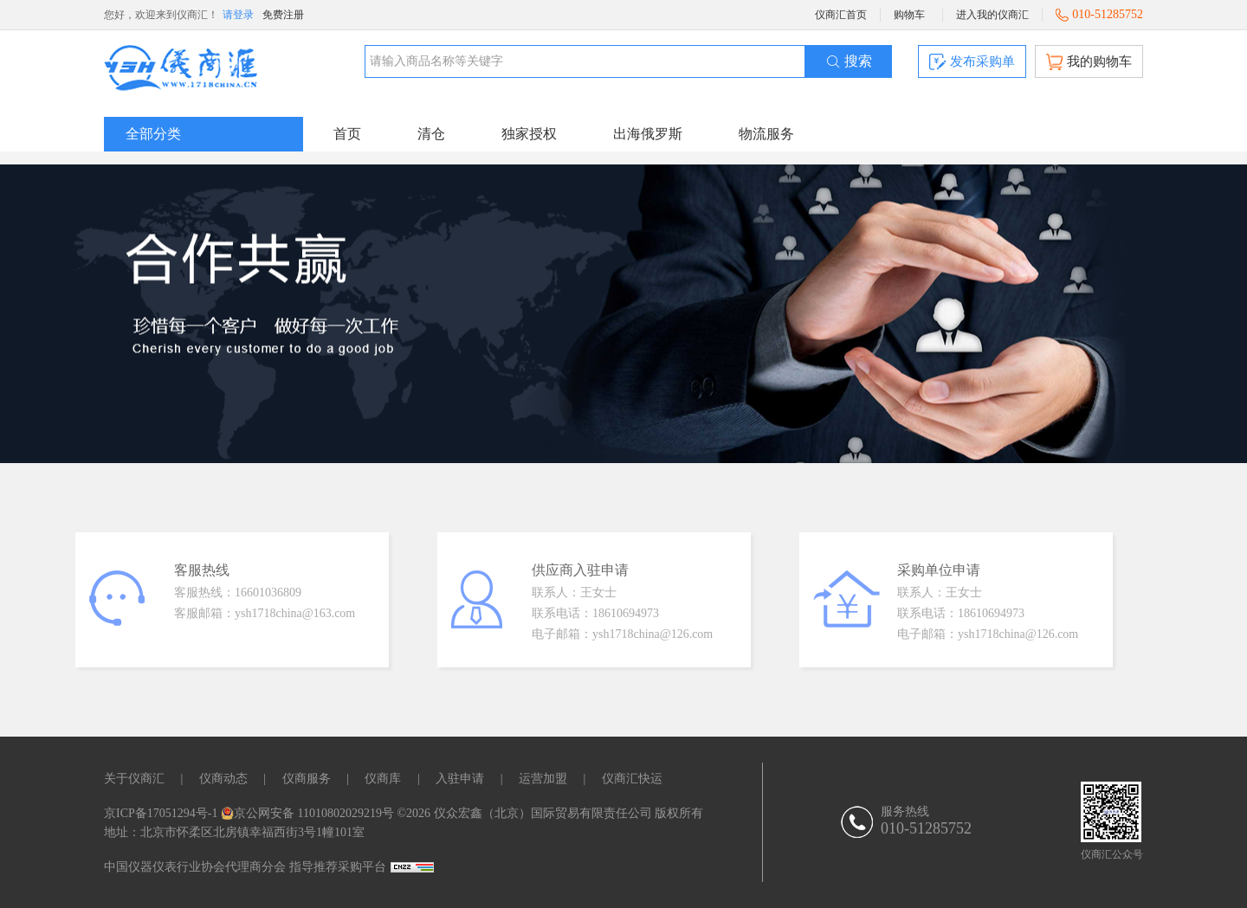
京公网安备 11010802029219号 (307, 813)
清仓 (431, 133)
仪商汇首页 (841, 15)
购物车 (909, 15)
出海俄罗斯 (647, 133)
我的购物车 (1089, 62)
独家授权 (529, 133)
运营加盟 (543, 778)
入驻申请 (460, 778)
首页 (347, 133)
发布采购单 (972, 62)
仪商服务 (306, 778)
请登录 (238, 15)
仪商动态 (223, 778)
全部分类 (153, 133)
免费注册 (283, 15)
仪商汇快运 (632, 778)
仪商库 (383, 778)
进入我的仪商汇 (992, 15)
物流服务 (766, 133)
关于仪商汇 (134, 778)
